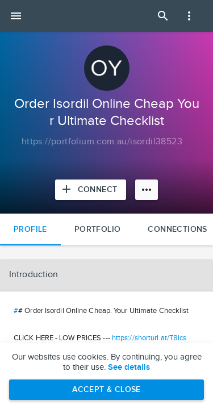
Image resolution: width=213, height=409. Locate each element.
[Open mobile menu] (16, 16)
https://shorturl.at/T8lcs (149, 338)
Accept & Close (106, 389)
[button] (106, 275)
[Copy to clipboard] (101, 142)
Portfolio (97, 229)
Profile (30, 229)
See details (129, 367)
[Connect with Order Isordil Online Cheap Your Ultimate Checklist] (91, 190)
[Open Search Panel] (163, 16)
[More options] (146, 190)
